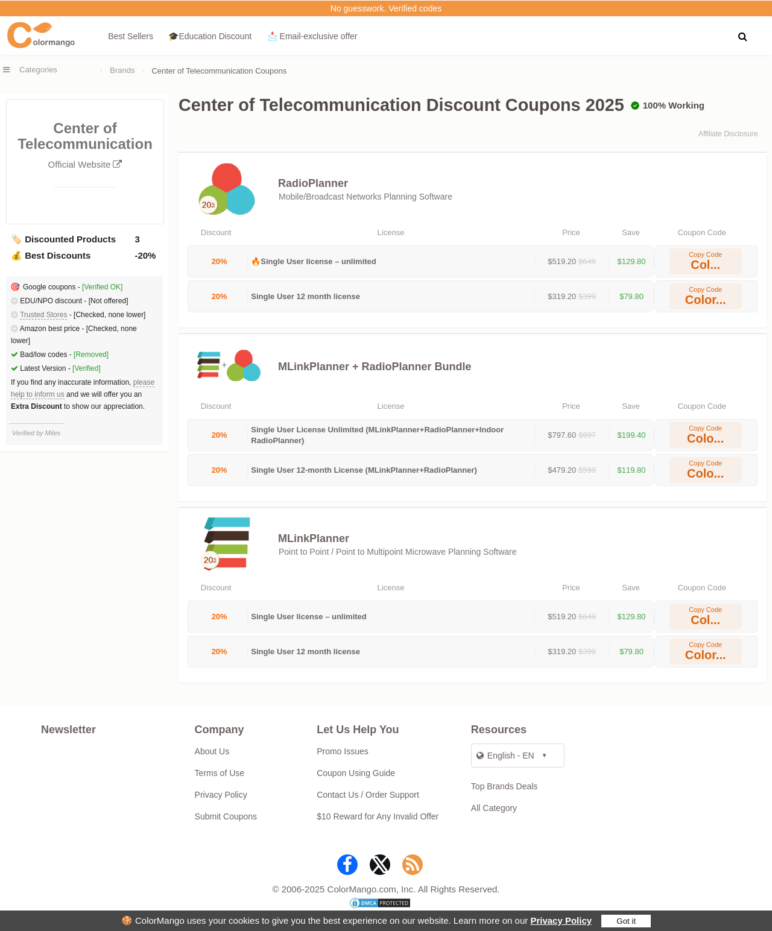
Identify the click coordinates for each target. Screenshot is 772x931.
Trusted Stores (43, 315)
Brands (122, 70)
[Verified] (86, 368)
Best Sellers (130, 36)
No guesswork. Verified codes (386, 8)
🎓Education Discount (210, 36)
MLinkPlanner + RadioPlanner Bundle (375, 367)
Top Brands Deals (504, 786)
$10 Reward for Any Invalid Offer (377, 816)
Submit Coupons (226, 816)
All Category (494, 808)
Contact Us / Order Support (368, 795)
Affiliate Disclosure (728, 134)
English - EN (505, 755)
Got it (626, 921)
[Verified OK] (102, 287)
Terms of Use (219, 773)
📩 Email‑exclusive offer (312, 36)
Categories (38, 69)
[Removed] (91, 354)
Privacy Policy (561, 920)
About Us (212, 751)
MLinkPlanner (313, 538)
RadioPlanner (313, 183)
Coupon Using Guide (356, 773)
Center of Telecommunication (85, 145)
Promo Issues (343, 751)
